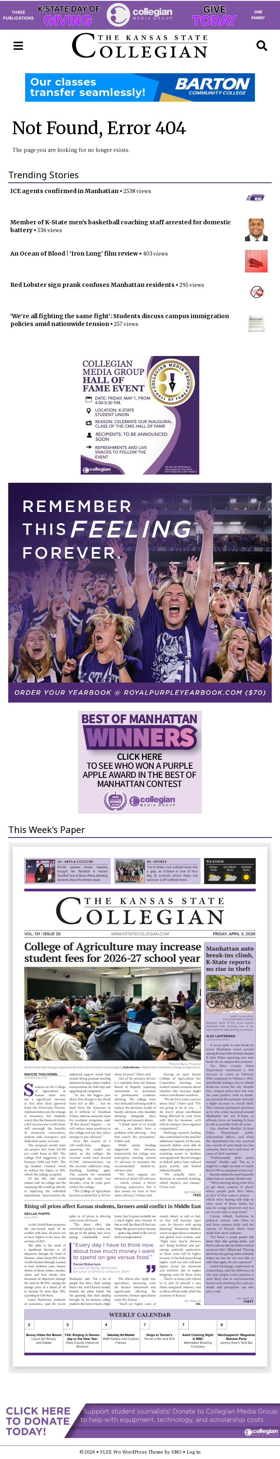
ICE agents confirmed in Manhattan (64, 191)
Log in (194, 1452)
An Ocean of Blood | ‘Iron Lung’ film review (74, 253)
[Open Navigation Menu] (18, 46)
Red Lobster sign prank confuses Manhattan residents (92, 285)
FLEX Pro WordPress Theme (131, 1452)
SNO (176, 1452)
